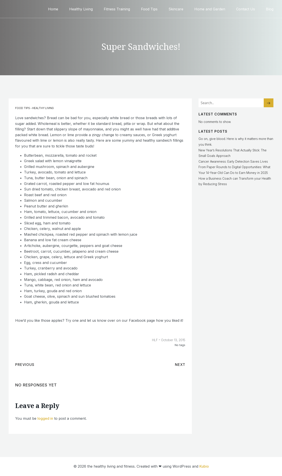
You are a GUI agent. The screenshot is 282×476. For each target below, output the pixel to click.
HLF (155, 340)
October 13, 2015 (173, 340)
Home (53, 9)
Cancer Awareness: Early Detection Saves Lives (233, 161)
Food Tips (149, 9)
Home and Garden (209, 9)
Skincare (176, 9)
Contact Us (245, 9)
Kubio (204, 466)
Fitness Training (117, 9)
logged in (45, 418)
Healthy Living (81, 9)
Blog (269, 9)
